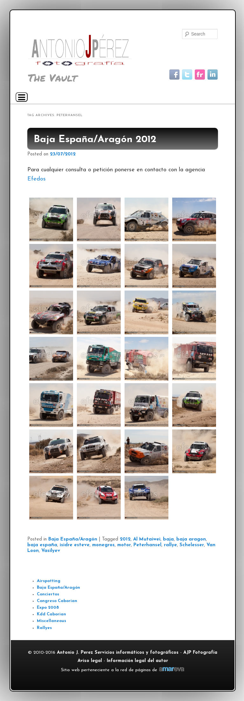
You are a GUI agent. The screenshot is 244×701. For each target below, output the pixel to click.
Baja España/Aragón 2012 (95, 140)
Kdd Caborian (51, 614)
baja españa (42, 545)
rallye (170, 545)
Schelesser (192, 545)
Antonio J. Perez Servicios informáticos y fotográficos (118, 652)
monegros (103, 545)
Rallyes (44, 628)
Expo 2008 (48, 608)
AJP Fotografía (200, 652)
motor (124, 545)
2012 (125, 539)
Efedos (36, 179)
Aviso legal (90, 660)
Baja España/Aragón (72, 539)
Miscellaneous (51, 621)
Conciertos (48, 594)
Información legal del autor (137, 660)
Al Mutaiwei (146, 539)
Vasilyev (50, 550)
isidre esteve (75, 545)
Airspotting (48, 581)
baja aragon (191, 539)
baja (168, 539)
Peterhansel (147, 545)
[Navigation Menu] (22, 97)
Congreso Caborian (57, 601)
